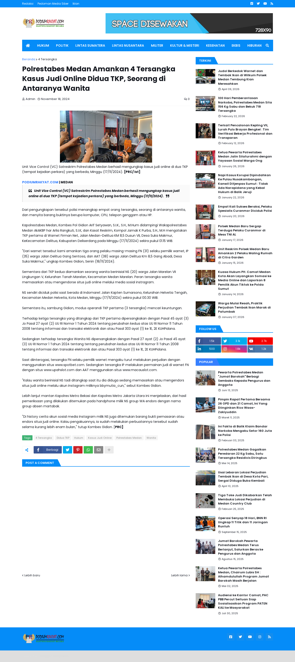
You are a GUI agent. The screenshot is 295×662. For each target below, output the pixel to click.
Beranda (28, 59)
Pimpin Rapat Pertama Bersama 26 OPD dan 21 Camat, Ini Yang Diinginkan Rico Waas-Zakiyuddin (244, 405)
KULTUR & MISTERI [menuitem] (184, 45)
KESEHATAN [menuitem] (215, 45)
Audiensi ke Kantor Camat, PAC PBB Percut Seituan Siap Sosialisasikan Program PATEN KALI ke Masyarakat (243, 601)
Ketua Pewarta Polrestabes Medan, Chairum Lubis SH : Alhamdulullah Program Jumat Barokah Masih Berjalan (243, 574)
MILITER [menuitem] (157, 45)
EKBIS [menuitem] (236, 45)
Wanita (151, 438)
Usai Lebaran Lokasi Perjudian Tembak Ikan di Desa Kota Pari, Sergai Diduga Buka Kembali (243, 476)
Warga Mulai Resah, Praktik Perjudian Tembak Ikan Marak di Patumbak (244, 307)
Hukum (78, 438)
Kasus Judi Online (100, 438)
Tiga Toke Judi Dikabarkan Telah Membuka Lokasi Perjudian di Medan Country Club (245, 499)
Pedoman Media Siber (53, 4)
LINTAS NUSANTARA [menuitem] (128, 45)
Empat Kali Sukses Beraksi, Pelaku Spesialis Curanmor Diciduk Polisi (245, 209)
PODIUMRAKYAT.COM (40, 182)
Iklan (76, 4)
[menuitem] (28, 45)
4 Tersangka (47, 59)
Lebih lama (179, 575)
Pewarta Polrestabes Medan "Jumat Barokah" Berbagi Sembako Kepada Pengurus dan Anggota (244, 378)
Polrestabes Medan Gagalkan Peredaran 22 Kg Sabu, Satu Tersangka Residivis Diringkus (242, 453)
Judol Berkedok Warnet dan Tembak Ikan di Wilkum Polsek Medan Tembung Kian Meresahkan (242, 77)
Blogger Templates (54, 656)
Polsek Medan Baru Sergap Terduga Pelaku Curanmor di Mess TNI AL (242, 230)
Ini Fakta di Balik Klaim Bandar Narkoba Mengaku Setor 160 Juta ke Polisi (245, 430)
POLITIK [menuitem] (62, 45)
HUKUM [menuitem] (43, 45)
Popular (206, 362)
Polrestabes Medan (129, 438)
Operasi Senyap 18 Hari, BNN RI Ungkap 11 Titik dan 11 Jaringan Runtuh (243, 522)
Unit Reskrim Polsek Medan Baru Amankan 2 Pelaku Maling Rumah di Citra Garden (245, 253)
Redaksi (27, 4)
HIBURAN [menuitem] (254, 45)
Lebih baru (32, 575)
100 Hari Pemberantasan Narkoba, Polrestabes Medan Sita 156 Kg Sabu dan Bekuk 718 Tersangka (245, 104)
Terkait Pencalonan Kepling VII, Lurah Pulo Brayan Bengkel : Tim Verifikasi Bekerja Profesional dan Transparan (245, 131)
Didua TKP (63, 438)
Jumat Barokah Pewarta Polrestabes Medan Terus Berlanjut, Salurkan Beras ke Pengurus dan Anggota (240, 547)
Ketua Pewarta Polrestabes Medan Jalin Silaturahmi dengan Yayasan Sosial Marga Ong (245, 156)
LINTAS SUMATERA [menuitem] (90, 45)
